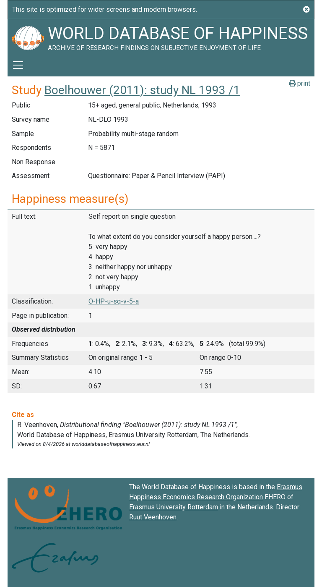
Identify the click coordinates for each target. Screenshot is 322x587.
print (299, 83)
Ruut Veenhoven (153, 517)
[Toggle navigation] (18, 65)
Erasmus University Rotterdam (173, 507)
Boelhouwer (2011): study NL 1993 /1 (142, 90)
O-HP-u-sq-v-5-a (113, 301)
